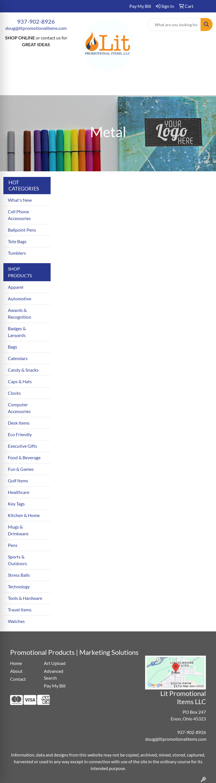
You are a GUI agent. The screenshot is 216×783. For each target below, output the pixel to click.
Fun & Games (21, 469)
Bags (12, 346)
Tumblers (17, 253)
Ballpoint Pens (22, 229)
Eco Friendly (20, 434)
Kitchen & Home (24, 515)
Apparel (15, 287)
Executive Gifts (22, 446)
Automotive (19, 298)
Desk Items (19, 422)
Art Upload (55, 663)
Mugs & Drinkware (18, 530)
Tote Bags (17, 241)
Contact (18, 679)
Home (16, 663)
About (16, 671)
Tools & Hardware (25, 598)
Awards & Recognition (19, 313)
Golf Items (18, 480)
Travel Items (20, 609)
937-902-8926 (36, 21)
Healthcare (18, 492)
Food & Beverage (24, 457)
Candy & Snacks (23, 369)
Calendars (18, 358)
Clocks (14, 393)
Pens (12, 545)
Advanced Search (53, 674)
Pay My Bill (55, 685)
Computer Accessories (19, 408)
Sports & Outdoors (17, 560)
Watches (16, 621)
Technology (19, 586)
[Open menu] (204, 87)
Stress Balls (19, 575)
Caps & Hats (20, 381)
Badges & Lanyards (17, 332)
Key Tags (16, 503)
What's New (20, 200)
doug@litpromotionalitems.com (36, 28)
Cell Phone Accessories (19, 215)
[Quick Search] (174, 24)
